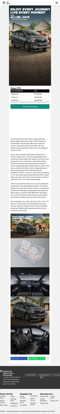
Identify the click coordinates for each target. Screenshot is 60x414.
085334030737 (31, 375)
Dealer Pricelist (22, 397)
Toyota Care (54, 401)
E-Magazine (14, 403)
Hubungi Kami (13, 400)
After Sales (3, 405)
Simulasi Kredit (33, 404)
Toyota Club (44, 403)
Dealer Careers (2, 401)
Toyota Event (52, 397)
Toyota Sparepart (43, 400)
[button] (19, 358)
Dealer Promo (32, 399)
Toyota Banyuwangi (8, 374)
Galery (12, 396)
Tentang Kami (3, 397)
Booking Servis (23, 401)
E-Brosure (13, 406)
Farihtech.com (45, 411)
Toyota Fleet (44, 396)
